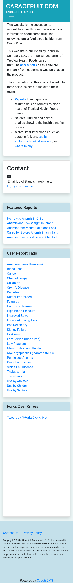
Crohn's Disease (18, 287)
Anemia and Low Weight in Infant (30, 223)
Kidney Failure (16, 330)
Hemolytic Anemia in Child (25, 218)
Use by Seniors (17, 390)
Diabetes (13, 292)
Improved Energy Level (22, 320)
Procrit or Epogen (19, 362)
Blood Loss (14, 269)
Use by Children (17, 386)
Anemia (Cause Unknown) (25, 264)
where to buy (23, 146)
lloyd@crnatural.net (20, 186)
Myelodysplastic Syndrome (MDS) (30, 353)
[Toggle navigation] (11, 16)
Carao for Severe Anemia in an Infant (32, 232)
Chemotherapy (17, 278)
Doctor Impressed (19, 297)
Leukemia (13, 334)
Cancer (12, 273)
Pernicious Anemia (20, 358)
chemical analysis (39, 141)
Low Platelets (16, 344)
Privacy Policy (32, 533)
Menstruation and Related (25, 348)
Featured (13, 301)
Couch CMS (45, 580)
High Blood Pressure (21, 311)
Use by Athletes (17, 381)
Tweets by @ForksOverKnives (27, 417)
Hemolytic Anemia (19, 306)
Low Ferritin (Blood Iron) (23, 339)
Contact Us (10, 533)
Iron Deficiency (17, 325)
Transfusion (15, 376)
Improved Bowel (18, 315)
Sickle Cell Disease (20, 367)
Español (27, 12)
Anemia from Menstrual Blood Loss (31, 228)
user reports (28, 65)
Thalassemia (16, 372)
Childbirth (13, 283)
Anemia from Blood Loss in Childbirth (33, 237)
